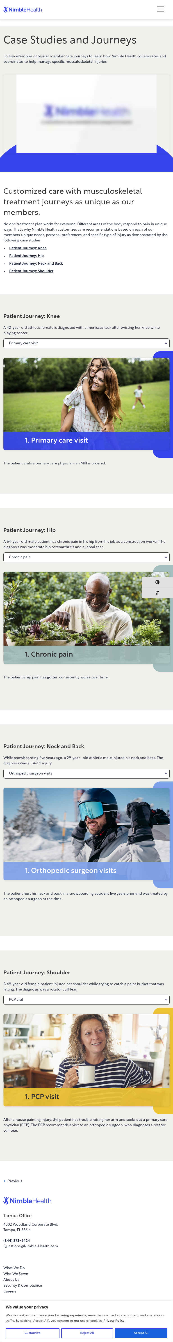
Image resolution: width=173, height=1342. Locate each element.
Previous (12, 1181)
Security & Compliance (22, 1286)
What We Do (14, 1268)
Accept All (141, 1333)
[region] (86, 1321)
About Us (11, 1280)
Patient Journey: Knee (28, 248)
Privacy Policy (114, 1321)
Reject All (87, 1333)
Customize (33, 1333)
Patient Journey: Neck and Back (36, 264)
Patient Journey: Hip (26, 256)
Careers (9, 1291)
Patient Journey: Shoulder (31, 271)
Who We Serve (15, 1274)
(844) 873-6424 (16, 1241)
